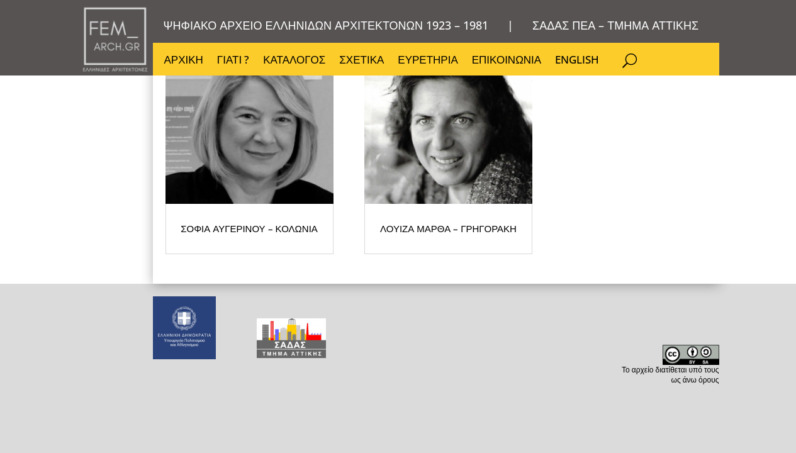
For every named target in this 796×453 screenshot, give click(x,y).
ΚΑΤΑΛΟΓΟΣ (295, 63)
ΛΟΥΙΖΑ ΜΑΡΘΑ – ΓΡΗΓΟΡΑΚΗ (332, 242)
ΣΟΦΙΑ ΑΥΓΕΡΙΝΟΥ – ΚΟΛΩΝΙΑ (219, 248)
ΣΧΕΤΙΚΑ (363, 63)
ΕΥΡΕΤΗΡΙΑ (430, 63)
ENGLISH (581, 63)
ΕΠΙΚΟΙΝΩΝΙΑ (509, 63)
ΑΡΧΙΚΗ (183, 63)
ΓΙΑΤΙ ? (234, 63)
